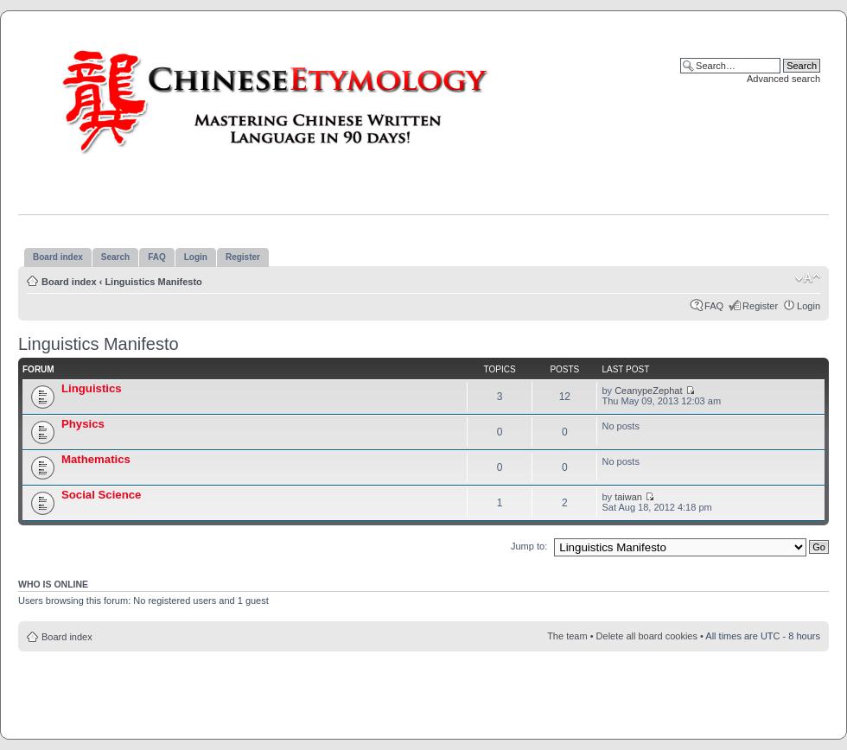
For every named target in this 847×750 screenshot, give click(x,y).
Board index (69, 281)
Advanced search (783, 78)
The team (567, 636)
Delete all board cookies (646, 636)
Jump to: (529, 546)
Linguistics (91, 388)
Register (760, 306)
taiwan (628, 497)
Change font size (807, 278)
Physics (83, 423)
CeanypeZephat (648, 390)
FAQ (713, 306)
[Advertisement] (424, 690)
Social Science (101, 494)
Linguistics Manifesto (153, 281)
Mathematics (96, 459)
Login (808, 306)
